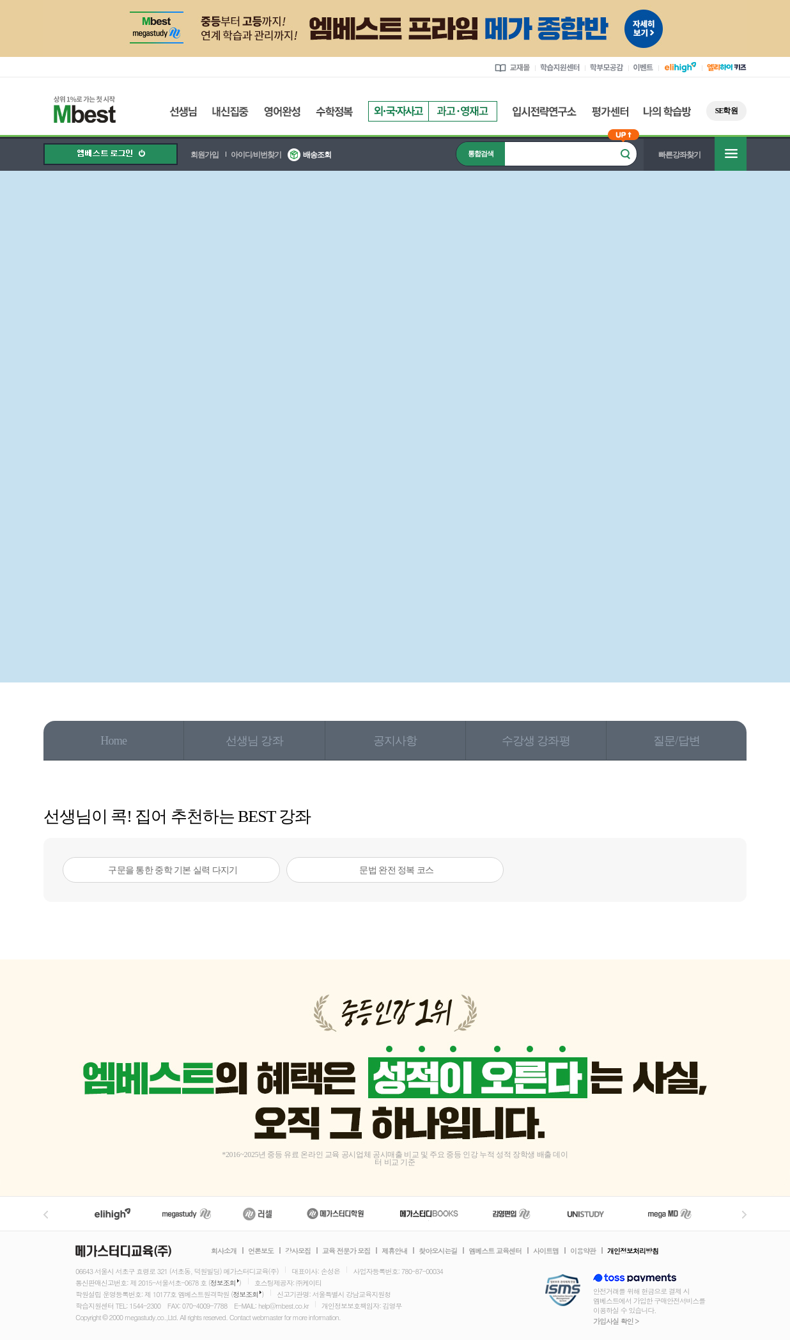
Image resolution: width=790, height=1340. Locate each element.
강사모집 (298, 1251)
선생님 (183, 111)
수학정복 (334, 111)
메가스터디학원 (335, 1213)
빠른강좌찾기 (679, 154)
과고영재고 (462, 111)
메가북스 (429, 1213)
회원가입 (204, 154)
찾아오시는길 (438, 1251)
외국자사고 (398, 111)
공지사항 (395, 740)
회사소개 (223, 1251)
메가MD (670, 1213)
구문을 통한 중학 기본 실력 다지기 (173, 870)
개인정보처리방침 (632, 1251)
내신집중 (230, 111)
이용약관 (583, 1251)
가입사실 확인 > (616, 1321)
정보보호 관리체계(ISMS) (562, 1291)
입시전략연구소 (545, 111)
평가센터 (610, 111)
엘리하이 (112, 1213)
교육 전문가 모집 (346, 1251)
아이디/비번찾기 (256, 154)
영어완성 (282, 111)
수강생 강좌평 (536, 740)
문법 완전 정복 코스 (396, 870)
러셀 (257, 1213)
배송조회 (317, 154)
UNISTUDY (592, 1213)
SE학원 (726, 110)
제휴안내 (394, 1251)
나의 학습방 (667, 111)
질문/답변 (676, 740)
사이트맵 (546, 1251)
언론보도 (261, 1251)
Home (113, 740)
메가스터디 (187, 1213)
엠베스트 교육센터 (495, 1251)
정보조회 (223, 1283)
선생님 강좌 (254, 740)
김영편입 (511, 1213)
